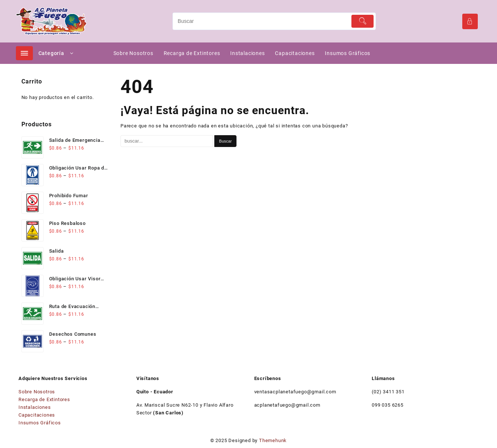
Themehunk (273, 440)
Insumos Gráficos (39, 422)
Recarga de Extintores (44, 399)
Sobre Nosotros (36, 391)
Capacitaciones (36, 415)
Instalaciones (34, 407)
